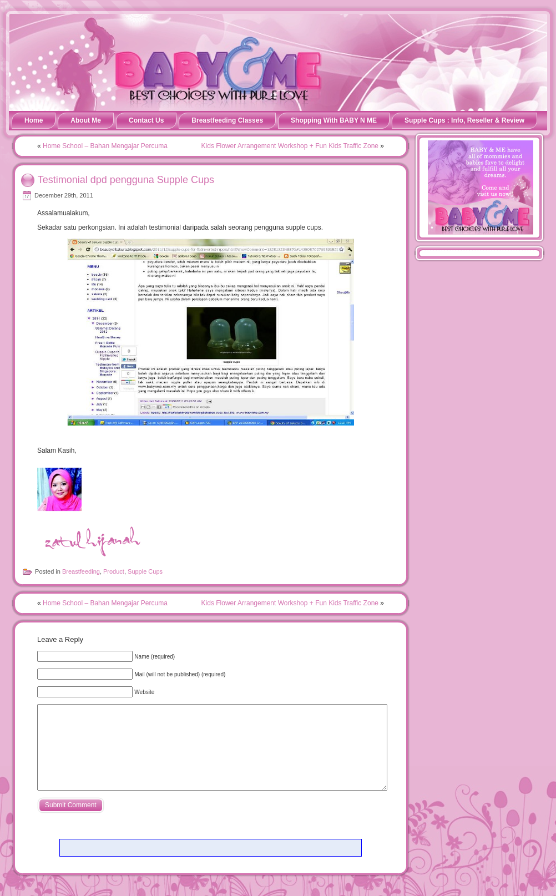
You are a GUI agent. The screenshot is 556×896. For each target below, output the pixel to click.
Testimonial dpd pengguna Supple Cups (126, 179)
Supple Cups (145, 571)
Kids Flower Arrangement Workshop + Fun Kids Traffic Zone (289, 146)
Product (113, 571)
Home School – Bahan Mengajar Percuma (105, 146)
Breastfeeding (81, 571)
